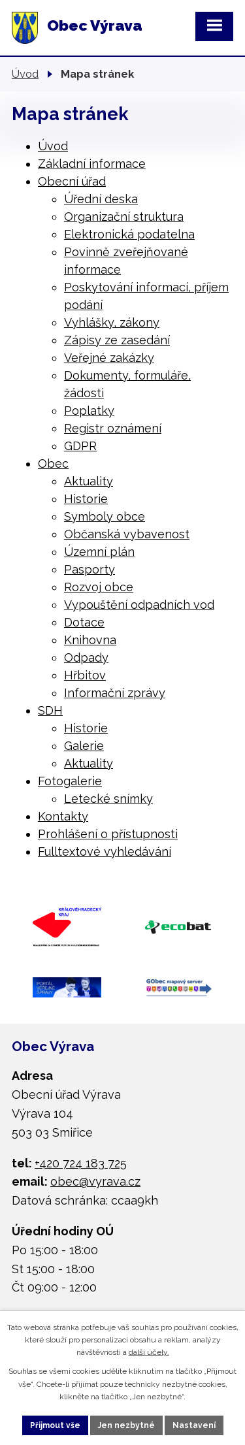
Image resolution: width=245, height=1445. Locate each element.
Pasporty (89, 569)
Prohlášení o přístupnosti (108, 834)
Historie (86, 499)
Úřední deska (101, 199)
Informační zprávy (114, 693)
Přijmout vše (55, 1425)
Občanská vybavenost (126, 534)
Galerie (84, 746)
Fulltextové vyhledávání (104, 851)
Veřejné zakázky (109, 358)
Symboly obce (104, 516)
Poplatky (89, 410)
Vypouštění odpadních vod (139, 604)
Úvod (25, 73)
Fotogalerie (70, 781)
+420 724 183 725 (81, 1163)
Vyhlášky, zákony (111, 322)
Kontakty (63, 816)
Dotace (84, 622)
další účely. (149, 1352)
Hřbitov (85, 675)
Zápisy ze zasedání (117, 340)
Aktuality (88, 481)
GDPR (80, 446)
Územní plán (99, 552)
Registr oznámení (112, 428)
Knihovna (90, 640)
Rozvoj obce (98, 587)
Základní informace (92, 163)
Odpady (86, 657)
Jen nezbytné (126, 1425)
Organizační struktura (124, 216)
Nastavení (194, 1425)
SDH (50, 710)
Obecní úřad (72, 181)
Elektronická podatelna (129, 234)
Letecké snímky (108, 798)
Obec (53, 463)
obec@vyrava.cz (95, 1181)
